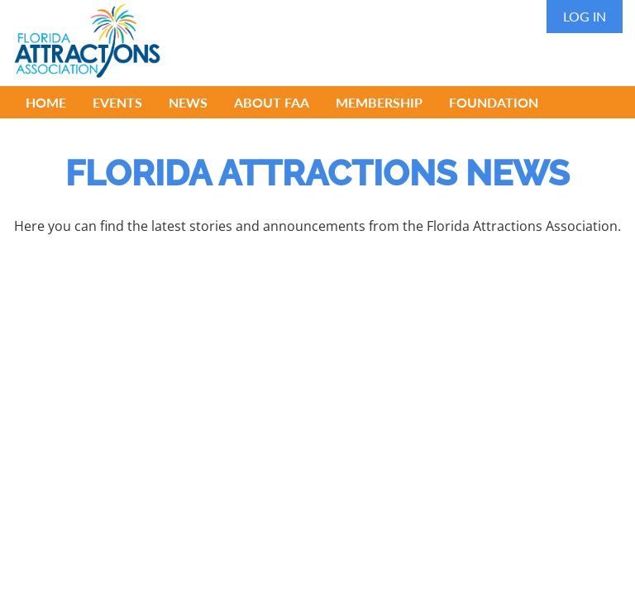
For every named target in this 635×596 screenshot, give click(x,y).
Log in (584, 16)
